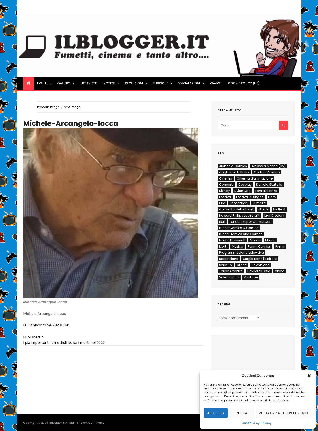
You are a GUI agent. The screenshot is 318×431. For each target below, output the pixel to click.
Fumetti (259, 203)
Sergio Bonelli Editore (260, 258)
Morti (223, 246)
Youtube (251, 277)
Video (279, 271)
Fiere (272, 197)
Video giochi (229, 277)
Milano (270, 240)
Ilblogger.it (56, 423)
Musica (237, 246)
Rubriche (163, 83)
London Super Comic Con (250, 221)
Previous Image (48, 107)
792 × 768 (61, 325)
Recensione (228, 258)
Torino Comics (231, 271)
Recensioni (136, 83)
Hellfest (279, 209)
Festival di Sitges (249, 197)
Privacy (266, 423)
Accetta (216, 413)
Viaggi (215, 83)
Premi (280, 246)
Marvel (255, 240)
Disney (224, 190)
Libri (222, 221)
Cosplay (245, 184)
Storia (242, 265)
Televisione (260, 265)
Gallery (66, 83)
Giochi (263, 209)
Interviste (88, 83)
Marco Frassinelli (232, 240)
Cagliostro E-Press (234, 172)
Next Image (72, 107)
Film (222, 203)
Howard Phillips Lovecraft (239, 215)
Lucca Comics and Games (240, 234)
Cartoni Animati (267, 172)
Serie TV (225, 265)
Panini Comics (259, 246)
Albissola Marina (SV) (269, 166)
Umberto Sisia (258, 271)
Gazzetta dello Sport (236, 209)
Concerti (226, 184)
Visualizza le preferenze (284, 413)
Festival (225, 197)
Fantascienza (266, 190)
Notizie (111, 83)
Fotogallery (239, 203)
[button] (309, 376)
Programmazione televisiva (241, 252)
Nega (242, 413)
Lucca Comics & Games (238, 227)
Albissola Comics (233, 166)
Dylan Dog (242, 190)
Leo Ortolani (274, 215)
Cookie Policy (250, 423)
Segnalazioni (191, 83)
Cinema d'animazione (255, 178)
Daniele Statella (269, 184)
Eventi (45, 83)
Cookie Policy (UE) (243, 83)
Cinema (225, 178)
